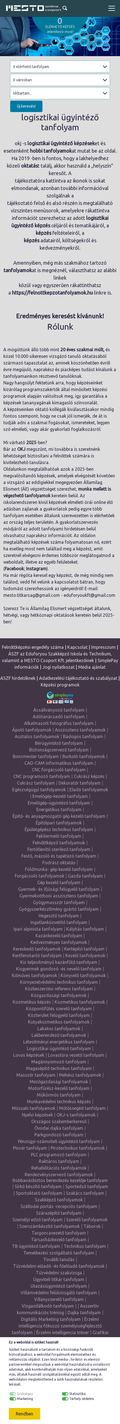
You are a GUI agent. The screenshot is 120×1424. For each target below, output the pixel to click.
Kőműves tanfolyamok (34, 975)
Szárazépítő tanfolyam (58, 1212)
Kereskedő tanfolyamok (37, 948)
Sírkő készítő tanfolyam (38, 1186)
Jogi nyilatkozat (58, 667)
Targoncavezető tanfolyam (59, 1232)
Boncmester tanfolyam (36, 756)
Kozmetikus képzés (32, 1001)
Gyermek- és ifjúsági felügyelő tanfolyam (58, 889)
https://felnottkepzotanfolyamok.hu (52, 292)
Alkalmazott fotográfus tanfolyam (59, 723)
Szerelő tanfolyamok (87, 1219)
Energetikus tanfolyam (58, 809)
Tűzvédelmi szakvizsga (59, 1272)
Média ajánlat (92, 667)
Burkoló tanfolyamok (83, 756)
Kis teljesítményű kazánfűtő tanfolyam (58, 962)
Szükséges (25, 1394)
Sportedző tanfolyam (86, 1186)
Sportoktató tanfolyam (39, 1193)
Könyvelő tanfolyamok (83, 975)
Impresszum (103, 647)
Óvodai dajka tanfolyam (58, 1128)
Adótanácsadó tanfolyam (59, 716)
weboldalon (18, 1379)
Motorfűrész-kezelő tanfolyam (59, 1088)
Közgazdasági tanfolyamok (58, 995)
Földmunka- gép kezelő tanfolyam (59, 869)
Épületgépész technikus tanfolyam (59, 829)
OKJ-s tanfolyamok (76, 1114)
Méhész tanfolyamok (80, 1074)
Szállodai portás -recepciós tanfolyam (59, 1206)
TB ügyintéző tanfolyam (36, 1246)
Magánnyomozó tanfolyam (58, 1061)
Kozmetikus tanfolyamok (80, 1001)
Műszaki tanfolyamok (33, 1108)
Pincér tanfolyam (30, 1148)
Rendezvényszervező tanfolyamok (59, 1174)
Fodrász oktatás (58, 862)
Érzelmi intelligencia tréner (62, 1332)
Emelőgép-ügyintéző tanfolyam (59, 802)
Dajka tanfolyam (84, 1312)
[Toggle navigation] (111, 8)
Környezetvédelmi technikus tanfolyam (59, 982)
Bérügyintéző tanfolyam (59, 743)
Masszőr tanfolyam (35, 1074)
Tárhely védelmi (81, 1398)
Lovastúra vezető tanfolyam (76, 1055)
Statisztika (77, 1394)
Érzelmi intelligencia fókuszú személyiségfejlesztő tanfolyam (57, 1326)
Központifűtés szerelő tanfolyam (59, 1008)
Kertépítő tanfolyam (84, 948)
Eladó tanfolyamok (89, 789)
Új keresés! (26, 106)
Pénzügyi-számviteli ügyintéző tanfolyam (59, 1141)
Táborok (92, 1226)
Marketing (25, 1398)
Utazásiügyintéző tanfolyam (58, 1286)
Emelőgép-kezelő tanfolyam (60, 796)
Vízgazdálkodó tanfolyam (48, 1305)
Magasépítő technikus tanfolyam (59, 1068)
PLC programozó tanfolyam (58, 1154)
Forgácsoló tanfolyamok (39, 875)
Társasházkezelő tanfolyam (58, 1239)
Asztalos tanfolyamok (37, 736)
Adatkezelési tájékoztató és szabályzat (78, 678)
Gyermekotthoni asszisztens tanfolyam (58, 895)
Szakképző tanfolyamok (59, 1199)
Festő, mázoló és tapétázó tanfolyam (58, 855)
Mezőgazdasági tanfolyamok (59, 1081)
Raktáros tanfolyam (59, 1161)
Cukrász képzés (89, 776)
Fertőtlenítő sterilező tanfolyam (58, 849)
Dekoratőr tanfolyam (79, 782)
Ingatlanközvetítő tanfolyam (58, 922)
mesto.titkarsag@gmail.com (31, 595)
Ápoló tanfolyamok (31, 729)
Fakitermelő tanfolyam (58, 836)
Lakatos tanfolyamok (58, 1028)
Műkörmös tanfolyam (59, 1094)
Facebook (14, 568)
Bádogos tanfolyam (83, 736)
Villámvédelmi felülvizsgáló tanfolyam (59, 1292)
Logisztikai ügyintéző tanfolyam (59, 1048)
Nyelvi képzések (37, 1114)
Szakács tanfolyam (85, 1193)
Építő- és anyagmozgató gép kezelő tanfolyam (58, 816)
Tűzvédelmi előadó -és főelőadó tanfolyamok (58, 1266)
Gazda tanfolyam (85, 875)
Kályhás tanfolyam (85, 928)
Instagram (36, 568)
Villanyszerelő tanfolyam (59, 1299)
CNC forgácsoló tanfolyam (59, 769)
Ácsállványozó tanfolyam (59, 709)
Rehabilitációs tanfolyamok (58, 1167)
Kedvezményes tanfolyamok (58, 942)
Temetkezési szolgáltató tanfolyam (58, 1252)
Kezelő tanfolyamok (85, 955)
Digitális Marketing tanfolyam (51, 1319)
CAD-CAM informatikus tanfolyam (58, 763)
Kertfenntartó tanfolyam (37, 955)
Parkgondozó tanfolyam (58, 1134)
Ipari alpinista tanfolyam (38, 928)
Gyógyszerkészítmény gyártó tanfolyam (59, 909)
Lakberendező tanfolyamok (59, 1035)
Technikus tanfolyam (85, 1246)
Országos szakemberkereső (58, 1121)
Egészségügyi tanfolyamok (39, 789)
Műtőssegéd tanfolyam (82, 1108)
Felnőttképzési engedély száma (33, 647)
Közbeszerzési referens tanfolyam (59, 988)
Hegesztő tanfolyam (59, 915)
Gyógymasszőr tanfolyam (59, 902)
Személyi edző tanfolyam (37, 1219)
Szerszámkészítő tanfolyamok (49, 1226)
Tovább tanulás (59, 1259)
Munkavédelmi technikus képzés (59, 1101)
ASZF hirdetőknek (17, 678)
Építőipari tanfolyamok (59, 822)
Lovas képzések (28, 1055)
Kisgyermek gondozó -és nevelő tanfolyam (58, 968)
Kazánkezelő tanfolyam (58, 935)
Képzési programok (60, 684)
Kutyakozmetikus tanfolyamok (59, 1021)
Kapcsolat (77, 647)
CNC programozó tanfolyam (41, 776)
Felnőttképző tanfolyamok (59, 842)
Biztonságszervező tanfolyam (59, 749)
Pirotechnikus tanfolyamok (78, 1148)
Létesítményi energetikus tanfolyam (59, 1041)
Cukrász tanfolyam (36, 782)
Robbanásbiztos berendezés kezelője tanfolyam (60, 1180)
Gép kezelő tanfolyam (58, 882)
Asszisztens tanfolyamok (80, 729)
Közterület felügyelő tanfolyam (59, 1015)
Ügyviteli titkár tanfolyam (58, 1279)
